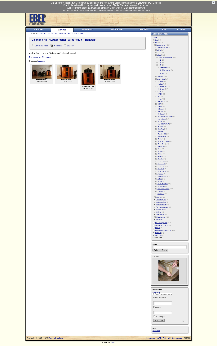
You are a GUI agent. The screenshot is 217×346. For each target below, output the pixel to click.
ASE (159, 52)
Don (158, 96)
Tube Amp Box (161, 199)
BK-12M (160, 81)
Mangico (160, 131)
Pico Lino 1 (161, 161)
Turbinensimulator (162, 207)
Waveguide (160, 209)
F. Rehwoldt (80, 33)
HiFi (55, 33)
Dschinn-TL (161, 101)
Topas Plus (161, 186)
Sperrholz (158, 235)
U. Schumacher (165, 70)
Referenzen (116, 29)
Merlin (159, 139)
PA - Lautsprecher (161, 223)
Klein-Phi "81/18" (163, 124)
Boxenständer (161, 204)
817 (74, 33)
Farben (157, 228)
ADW (159, 50)
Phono (158, 197)
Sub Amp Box (161, 202)
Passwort (157, 307)
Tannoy (159, 181)
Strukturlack (160, 214)
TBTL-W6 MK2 (162, 184)
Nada (159, 149)
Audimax (160, 76)
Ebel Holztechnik (55, 338)
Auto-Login (159, 317)
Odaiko (159, 154)
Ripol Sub (160, 169)
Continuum (161, 89)
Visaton (160, 191)
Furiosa (160, 111)
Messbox (159, 219)
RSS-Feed (156, 331)
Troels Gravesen (163, 189)
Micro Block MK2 (163, 141)
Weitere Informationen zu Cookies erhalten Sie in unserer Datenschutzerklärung (106, 8)
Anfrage (41, 61)
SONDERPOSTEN (161, 225)
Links (163, 29)
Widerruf (166, 338)
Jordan (159, 121)
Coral (159, 91)
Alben (155, 37)
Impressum (151, 338)
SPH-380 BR (161, 171)
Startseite (38, 29)
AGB (159, 338)
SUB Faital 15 (162, 176)
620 (160, 62)
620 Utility (162, 73)
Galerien (62, 29)
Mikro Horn (161, 144)
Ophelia (160, 159)
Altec (69, 33)
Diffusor (159, 212)
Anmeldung (156, 292)
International (161, 119)
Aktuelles (144, 29)
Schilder (158, 233)
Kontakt (181, 29)
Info (156, 40)
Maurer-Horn (161, 136)
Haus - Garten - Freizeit (163, 230)
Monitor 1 (160, 146)
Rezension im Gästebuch (40, 57)
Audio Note (161, 79)
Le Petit (160, 126)
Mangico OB (161, 134)
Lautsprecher (62, 33)
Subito (159, 179)
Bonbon (160, 84)
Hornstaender (161, 217)
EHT (159, 104)
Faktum (160, 109)
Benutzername (159, 297)
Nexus (159, 151)
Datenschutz (176, 338)
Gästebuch (87, 29)
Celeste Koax (161, 86)
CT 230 (159, 94)
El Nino (159, 106)
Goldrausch (161, 114)
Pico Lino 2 (161, 164)
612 (160, 60)
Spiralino (160, 174)
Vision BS (160, 194)
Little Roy (160, 129)
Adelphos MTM (162, 47)
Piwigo (112, 342)
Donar (159, 99)
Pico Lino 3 (161, 166)
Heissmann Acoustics (164, 116)
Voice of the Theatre (165, 57)
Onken (159, 156)
